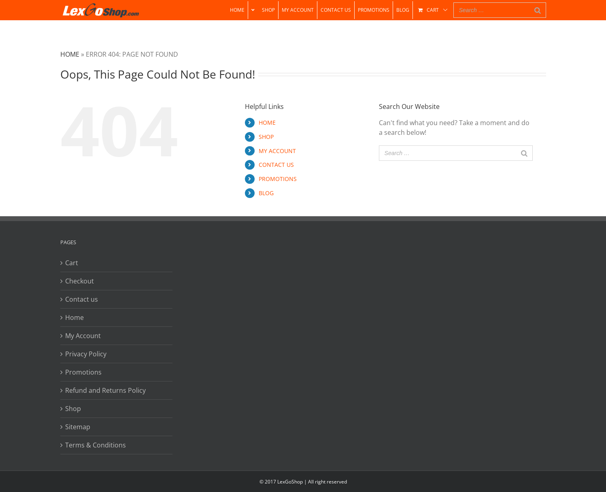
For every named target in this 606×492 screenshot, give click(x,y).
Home (69, 54)
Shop (73, 408)
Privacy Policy (85, 353)
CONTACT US (276, 164)
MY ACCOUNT (277, 151)
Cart (71, 262)
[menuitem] (237, 10)
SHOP (266, 137)
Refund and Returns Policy (105, 390)
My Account (83, 335)
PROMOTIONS (278, 179)
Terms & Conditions (95, 445)
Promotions (83, 372)
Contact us (81, 299)
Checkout (79, 281)
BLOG (266, 193)
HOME (267, 122)
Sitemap (77, 426)
